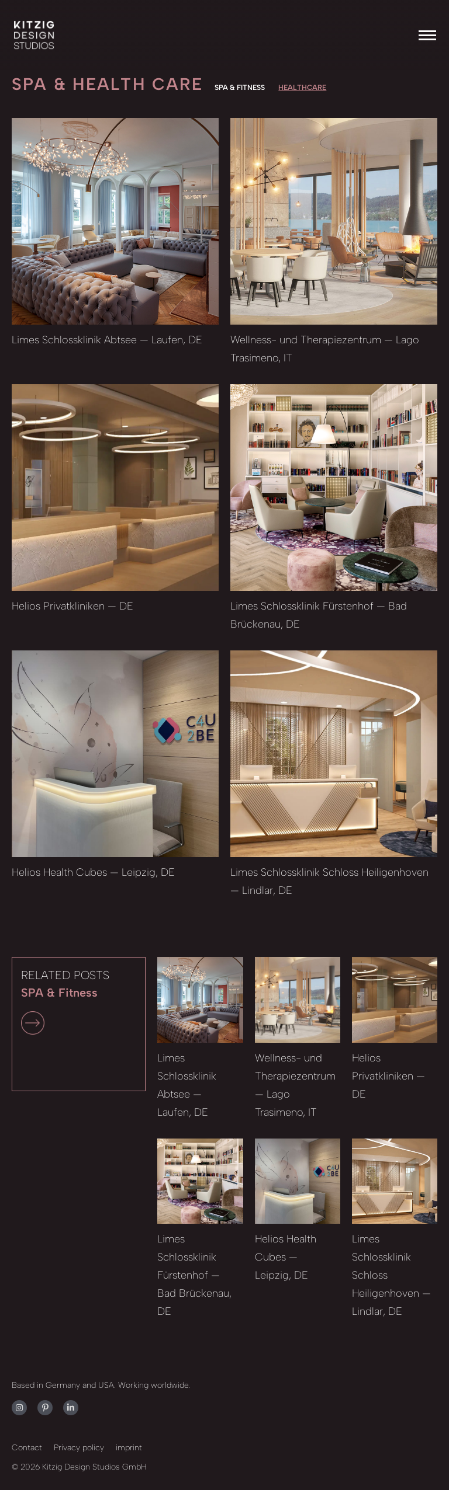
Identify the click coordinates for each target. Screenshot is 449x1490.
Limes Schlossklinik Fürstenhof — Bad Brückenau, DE (194, 1275)
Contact (27, 1448)
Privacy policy (79, 1448)
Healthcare (302, 87)
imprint (129, 1448)
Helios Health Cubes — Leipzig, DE (93, 872)
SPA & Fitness (240, 87)
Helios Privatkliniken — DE (72, 606)
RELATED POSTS (65, 1001)
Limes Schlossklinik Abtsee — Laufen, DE (107, 339)
